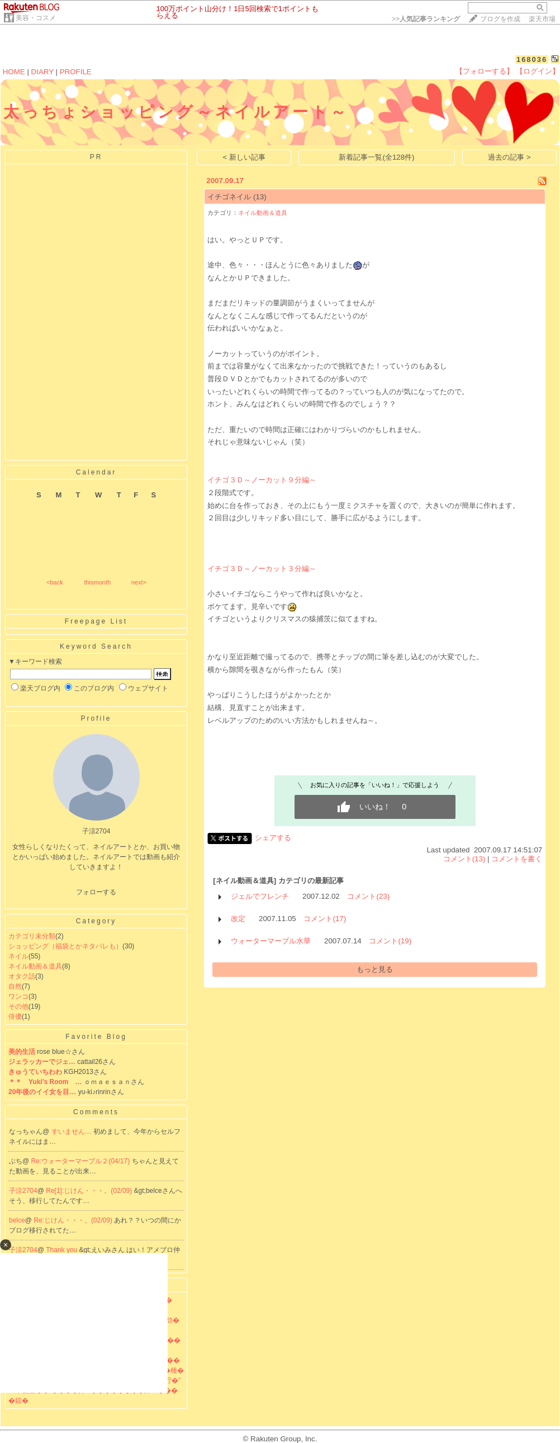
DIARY (42, 72)
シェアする (273, 837)
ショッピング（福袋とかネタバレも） (65, 946)
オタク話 (21, 976)
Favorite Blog (96, 1037)
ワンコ (18, 996)
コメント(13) (464, 859)
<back (54, 582)
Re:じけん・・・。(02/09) (74, 1220)
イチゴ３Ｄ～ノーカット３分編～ (261, 568)
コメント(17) (324, 918)
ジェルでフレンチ (260, 896)
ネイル (18, 956)
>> (426, 19)
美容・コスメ (36, 18)
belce (17, 1220)
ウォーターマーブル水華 (271, 941)
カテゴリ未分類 (31, 936)
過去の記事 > (509, 157)
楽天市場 (542, 19)
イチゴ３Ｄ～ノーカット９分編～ (261, 480)
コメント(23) (368, 896)
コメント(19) (390, 941)
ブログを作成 (500, 19)
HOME (14, 72)
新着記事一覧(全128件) (376, 157)
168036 (531, 59)
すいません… (72, 1131)
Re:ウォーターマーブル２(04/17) (81, 1161)
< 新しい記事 (244, 157)
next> (138, 582)
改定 (238, 918)
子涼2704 (23, 1191)
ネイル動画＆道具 (35, 966)
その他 (18, 1006)
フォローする (96, 892)
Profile (95, 718)
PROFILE (76, 72)
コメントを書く (516, 859)
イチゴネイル (229, 197)
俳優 (15, 1016)
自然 (15, 986)
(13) (260, 197)
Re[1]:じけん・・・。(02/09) (90, 1191)
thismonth (97, 582)
